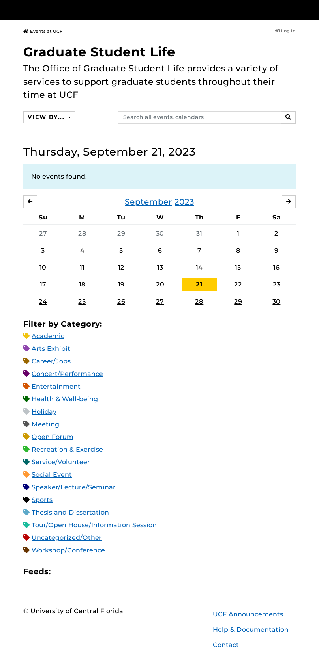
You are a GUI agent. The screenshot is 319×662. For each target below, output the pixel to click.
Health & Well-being (65, 399)
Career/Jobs (51, 361)
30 (160, 233)
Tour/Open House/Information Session (94, 525)
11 (82, 267)
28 (82, 233)
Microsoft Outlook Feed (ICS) (74, 571)
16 (276, 267)
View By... (47, 117)
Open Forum (52, 437)
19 (121, 284)
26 (121, 301)
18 (82, 284)
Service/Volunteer (61, 462)
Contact (226, 645)
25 (82, 301)
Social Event (52, 474)
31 (199, 233)
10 (42, 267)
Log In (285, 30)
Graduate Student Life (99, 52)
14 (199, 267)
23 (276, 284)
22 (238, 284)
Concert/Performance (67, 373)
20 (160, 284)
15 (238, 267)
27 (43, 233)
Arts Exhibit (51, 348)
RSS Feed (87, 571)
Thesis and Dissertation (70, 512)
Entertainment (56, 386)
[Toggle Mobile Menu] (294, 9)
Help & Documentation (251, 629)
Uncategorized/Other (67, 537)
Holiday (44, 411)
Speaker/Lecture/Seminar (74, 487)
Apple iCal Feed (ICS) (61, 571)
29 (121, 233)
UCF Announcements (248, 614)
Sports (42, 500)
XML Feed (101, 571)
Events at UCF (42, 31)
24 (43, 301)
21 (199, 284)
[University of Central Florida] (75, 10)
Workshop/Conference (68, 550)
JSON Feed (114, 571)
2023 (184, 201)
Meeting (45, 424)
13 (160, 267)
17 (43, 284)
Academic (48, 336)
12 (121, 267)
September (148, 201)
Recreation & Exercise (67, 449)
